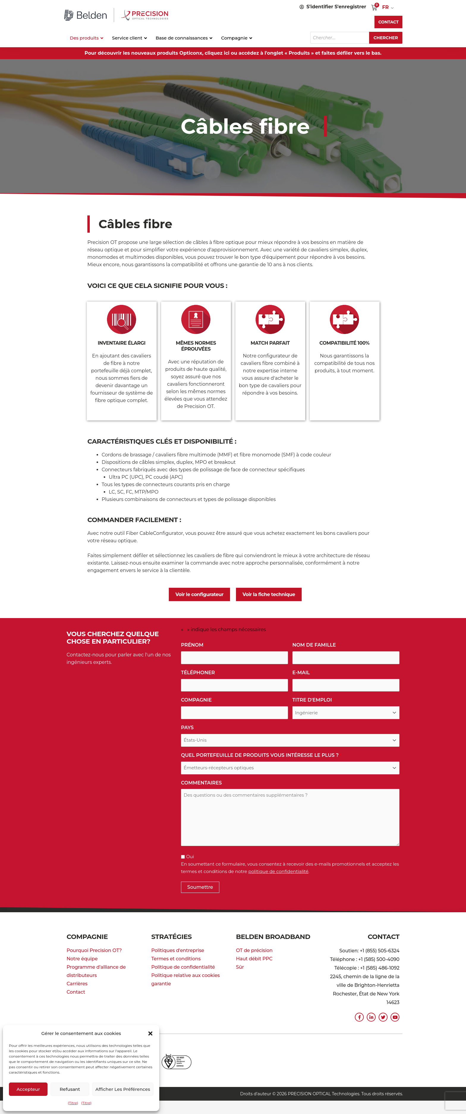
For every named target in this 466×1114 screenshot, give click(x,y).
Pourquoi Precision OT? (94, 950)
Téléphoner (199, 673)
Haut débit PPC (254, 959)
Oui (190, 856)
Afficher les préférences (122, 1089)
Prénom (193, 645)
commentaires (201, 783)
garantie (161, 984)
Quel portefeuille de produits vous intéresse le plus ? (261, 755)
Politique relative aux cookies (185, 975)
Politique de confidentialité (183, 967)
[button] (150, 1033)
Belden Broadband (273, 937)
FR (385, 7)
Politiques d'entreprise (177, 950)
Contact (76, 992)
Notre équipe (82, 959)
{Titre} (73, 1103)
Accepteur (28, 1089)
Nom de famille (315, 645)
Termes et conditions (176, 959)
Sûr (240, 967)
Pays (188, 728)
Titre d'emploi (313, 700)
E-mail (302, 673)
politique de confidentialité (278, 871)
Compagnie (197, 700)
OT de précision (254, 950)
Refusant (70, 1089)
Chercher (386, 37)
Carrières (77, 984)
